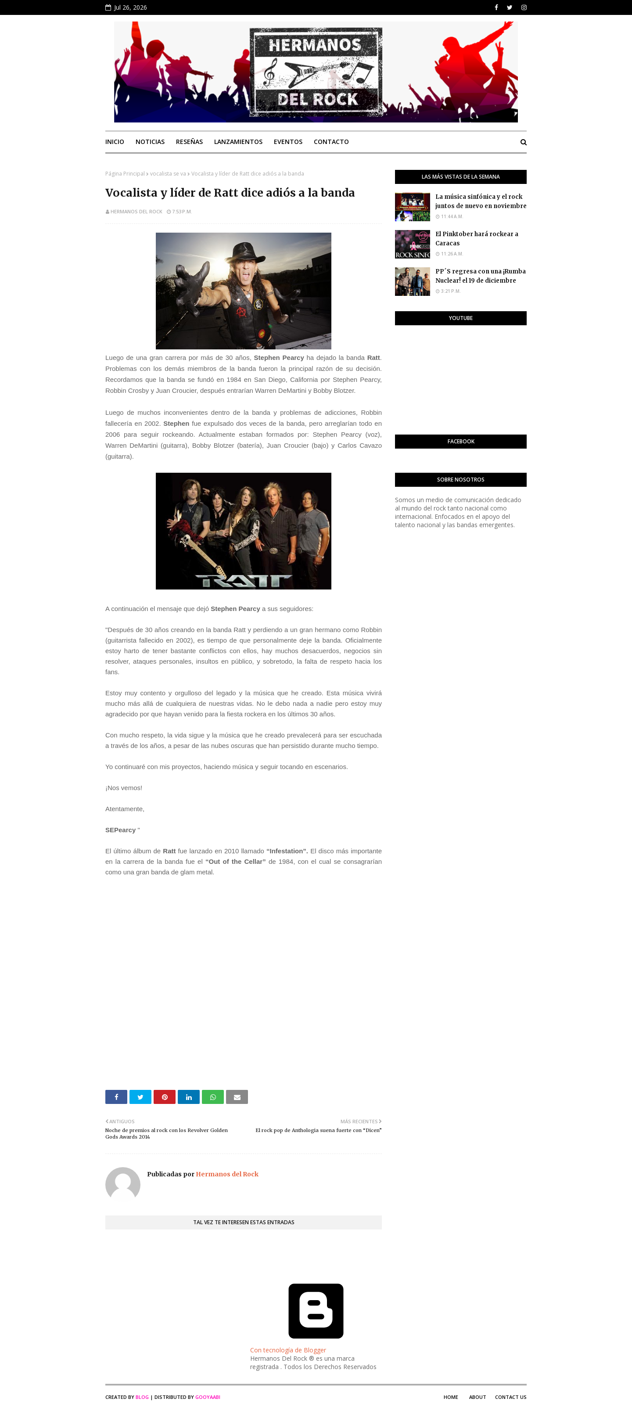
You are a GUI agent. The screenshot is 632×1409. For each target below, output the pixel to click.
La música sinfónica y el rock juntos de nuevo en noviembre (481, 201)
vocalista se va (168, 173)
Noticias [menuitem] (150, 141)
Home (451, 1397)
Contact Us (511, 1397)
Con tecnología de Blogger (316, 1345)
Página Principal (125, 173)
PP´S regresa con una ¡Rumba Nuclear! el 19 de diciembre (480, 276)
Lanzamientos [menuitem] (238, 141)
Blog (142, 1397)
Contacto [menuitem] (331, 141)
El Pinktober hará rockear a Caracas (476, 238)
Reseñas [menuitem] (189, 141)
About (477, 1397)
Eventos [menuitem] (288, 141)
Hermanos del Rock (136, 211)
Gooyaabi (207, 1397)
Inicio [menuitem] (114, 141)
